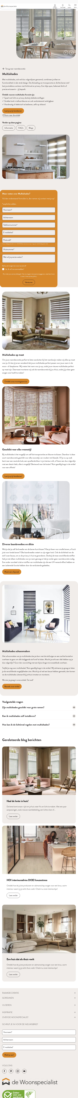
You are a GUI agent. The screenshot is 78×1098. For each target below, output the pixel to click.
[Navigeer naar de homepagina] (9, 6)
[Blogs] (31, 128)
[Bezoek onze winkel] (12, 686)
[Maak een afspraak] (11, 571)
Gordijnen (8, 997)
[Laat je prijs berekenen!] (13, 476)
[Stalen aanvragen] (55, 6)
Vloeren (6, 1005)
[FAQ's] (21, 128)
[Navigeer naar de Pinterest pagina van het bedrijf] (11, 1071)
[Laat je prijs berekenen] (13, 111)
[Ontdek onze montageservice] (15, 381)
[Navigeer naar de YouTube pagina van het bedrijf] (24, 1071)
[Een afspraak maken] (62, 6)
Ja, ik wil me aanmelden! (14, 269)
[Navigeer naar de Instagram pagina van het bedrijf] (17, 1071)
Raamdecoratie (10, 992)
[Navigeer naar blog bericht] (39, 785)
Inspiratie (7, 1012)
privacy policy (33, 276)
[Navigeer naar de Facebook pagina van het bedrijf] (4, 1071)
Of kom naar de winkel (11, 115)
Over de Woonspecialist (15, 1017)
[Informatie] (8, 128)
